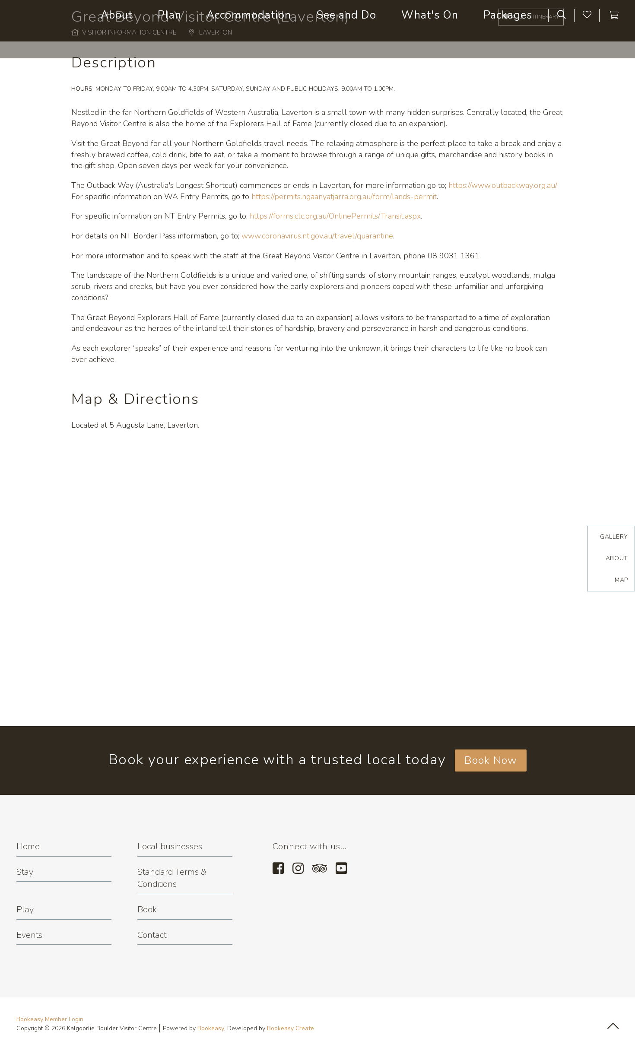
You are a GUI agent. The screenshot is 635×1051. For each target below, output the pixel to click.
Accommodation (248, 15)
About (617, 558)
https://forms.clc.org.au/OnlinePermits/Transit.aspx (335, 216)
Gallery (614, 537)
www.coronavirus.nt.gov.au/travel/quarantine (317, 236)
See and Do (346, 15)
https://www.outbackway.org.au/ (502, 185)
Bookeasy (210, 1028)
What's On (429, 15)
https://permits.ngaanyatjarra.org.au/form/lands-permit (344, 196)
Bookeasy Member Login (49, 1019)
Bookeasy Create (290, 1028)
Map (621, 580)
